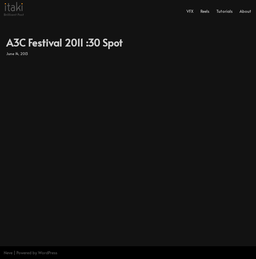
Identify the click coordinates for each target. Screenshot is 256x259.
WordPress (47, 252)
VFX (190, 11)
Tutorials (224, 11)
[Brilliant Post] (14, 10)
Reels (204, 11)
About (245, 11)
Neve (8, 252)
